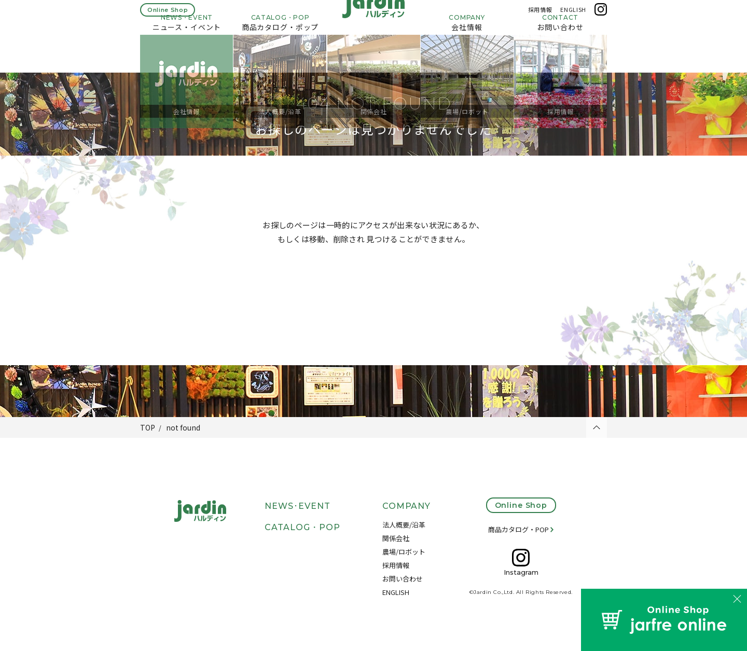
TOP (147, 427)
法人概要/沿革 (403, 525)
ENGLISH (573, 14)
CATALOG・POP (302, 527)
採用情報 (540, 14)
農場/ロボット (403, 552)
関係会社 (395, 538)
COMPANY (406, 506)
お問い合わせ (402, 579)
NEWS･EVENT (297, 506)
